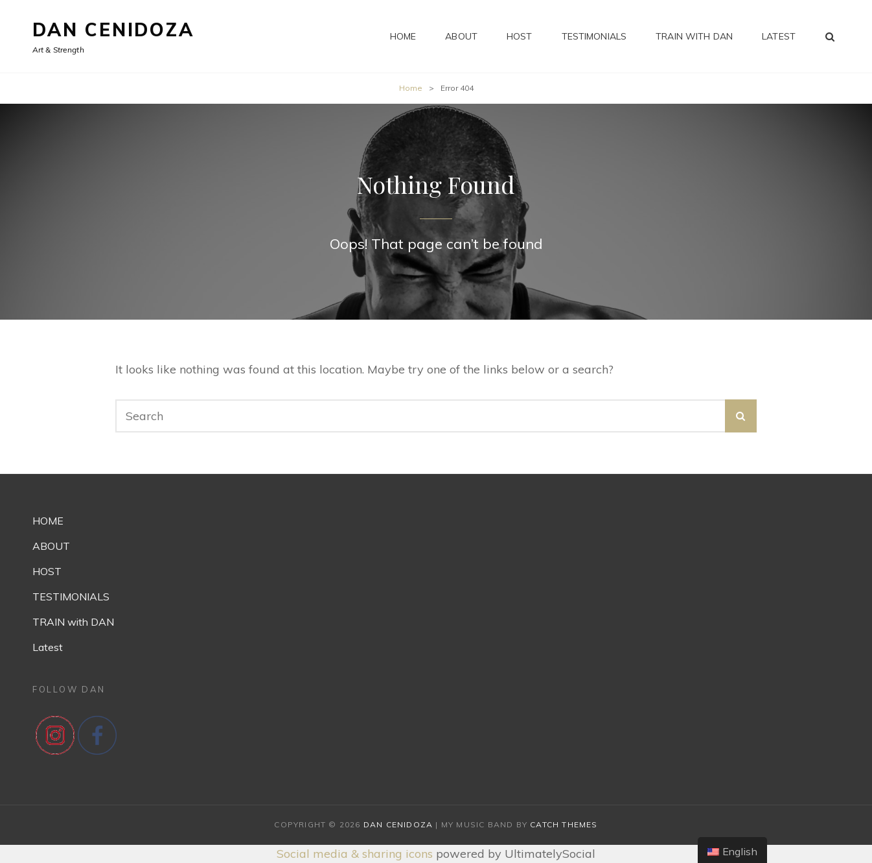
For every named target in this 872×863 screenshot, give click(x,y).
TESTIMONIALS (594, 36)
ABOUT (461, 36)
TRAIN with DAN (694, 36)
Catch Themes (563, 824)
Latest (779, 36)
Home (410, 88)
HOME (403, 36)
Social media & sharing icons (356, 853)
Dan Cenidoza (113, 29)
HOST (520, 36)
